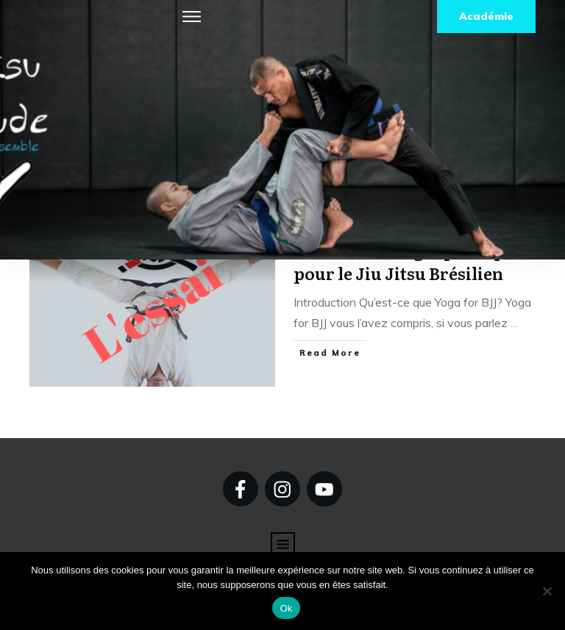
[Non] (546, 591)
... (514, 322)
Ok (286, 608)
